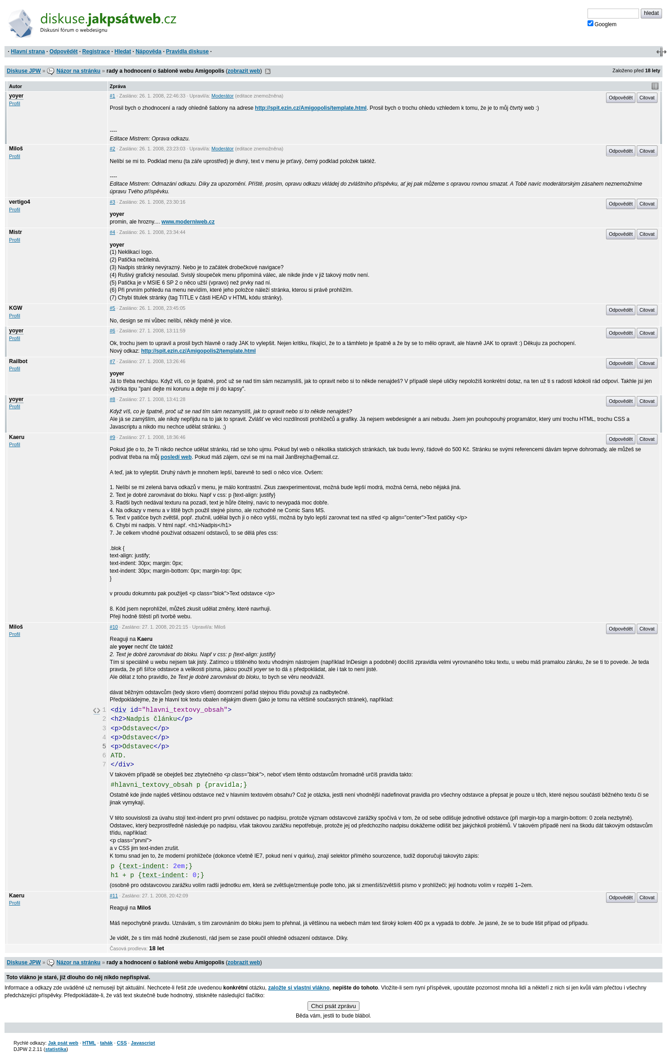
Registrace (96, 51)
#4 (112, 232)
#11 (114, 895)
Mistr (15, 232)
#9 (112, 437)
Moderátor (222, 95)
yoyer (16, 96)
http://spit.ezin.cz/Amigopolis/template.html (311, 108)
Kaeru (16, 437)
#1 (112, 95)
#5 (112, 308)
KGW (15, 308)
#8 (112, 399)
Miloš (16, 148)
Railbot (18, 361)
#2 (112, 148)
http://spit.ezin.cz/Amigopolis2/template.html (198, 351)
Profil (14, 103)
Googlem (602, 24)
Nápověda (148, 51)
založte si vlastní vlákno (299, 988)
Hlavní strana (28, 51)
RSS (268, 71)
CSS (122, 1043)
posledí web (176, 457)
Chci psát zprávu (333, 1006)
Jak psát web (63, 1043)
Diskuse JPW (24, 71)
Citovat (647, 97)
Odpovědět (63, 51)
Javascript (143, 1043)
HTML (89, 1043)
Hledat (122, 51)
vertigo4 (19, 202)
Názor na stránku (78, 71)
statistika (55, 1049)
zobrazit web (244, 71)
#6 (112, 330)
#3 (112, 202)
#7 (112, 361)
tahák (106, 1043)
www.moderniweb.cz (188, 222)
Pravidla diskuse (187, 51)
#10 (114, 627)
